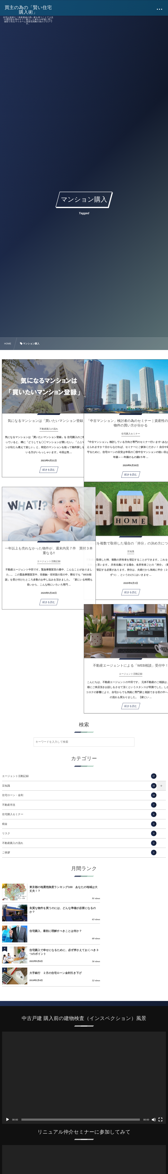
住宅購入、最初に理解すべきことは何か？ (55, 910)
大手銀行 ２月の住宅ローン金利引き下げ (56, 931)
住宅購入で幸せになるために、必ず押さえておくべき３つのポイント (137, 909)
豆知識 (79, 785)
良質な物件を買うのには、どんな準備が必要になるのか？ (137, 888)
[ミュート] (154, 1078)
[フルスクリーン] (160, 1078)
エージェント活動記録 (79, 776)
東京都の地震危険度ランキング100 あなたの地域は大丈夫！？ (56, 888)
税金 (79, 824)
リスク (79, 833)
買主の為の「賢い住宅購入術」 (28, 9)
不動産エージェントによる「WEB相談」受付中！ (124, 668)
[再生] (7, 1078)
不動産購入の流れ (79, 843)
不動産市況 (79, 805)
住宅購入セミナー (79, 814)
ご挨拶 (79, 852)
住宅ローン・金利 (79, 795)
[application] (84, 1036)
